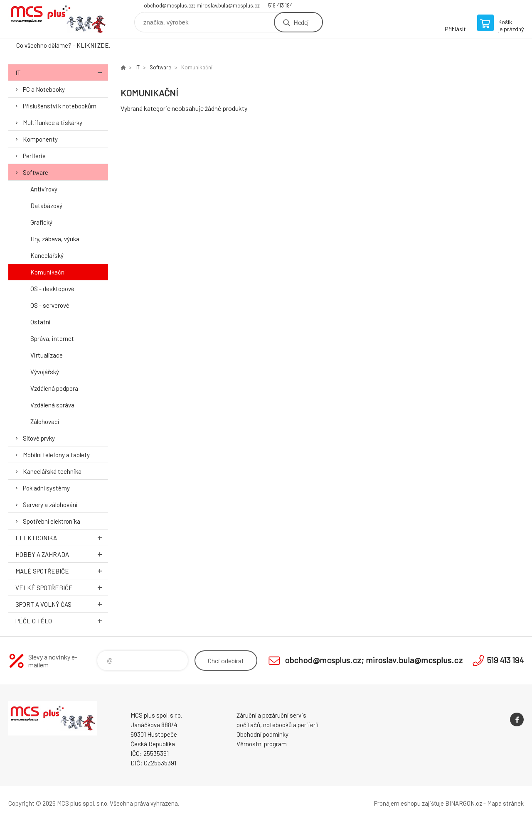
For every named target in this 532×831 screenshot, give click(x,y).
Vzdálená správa (52, 405)
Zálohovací (44, 421)
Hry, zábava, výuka (54, 239)
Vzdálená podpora (54, 388)
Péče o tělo (61, 621)
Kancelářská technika (52, 471)
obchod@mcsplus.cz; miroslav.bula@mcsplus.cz (202, 5)
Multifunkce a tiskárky (52, 122)
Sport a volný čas (61, 604)
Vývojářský (44, 371)
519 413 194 (280, 5)
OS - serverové (49, 305)
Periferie (34, 155)
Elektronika (61, 537)
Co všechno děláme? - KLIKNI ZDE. (63, 45)
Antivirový (43, 189)
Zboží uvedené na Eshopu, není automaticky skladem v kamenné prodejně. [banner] (58, 19)
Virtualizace (46, 355)
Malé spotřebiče (61, 571)
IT (61, 72)
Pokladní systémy (46, 488)
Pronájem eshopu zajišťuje (409, 803)
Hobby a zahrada (61, 554)
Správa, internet (52, 338)
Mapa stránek (505, 803)
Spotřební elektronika (51, 521)
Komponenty (40, 139)
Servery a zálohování (50, 504)
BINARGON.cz (463, 803)
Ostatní (40, 322)
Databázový (46, 205)
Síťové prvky (39, 438)
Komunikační (48, 272)
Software (35, 172)
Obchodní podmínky (262, 734)
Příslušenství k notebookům (59, 106)
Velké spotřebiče (61, 587)
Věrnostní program (261, 744)
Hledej (300, 22)
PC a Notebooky (44, 89)
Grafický (41, 222)
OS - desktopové (52, 288)
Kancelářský (47, 255)
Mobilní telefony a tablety (56, 454)
